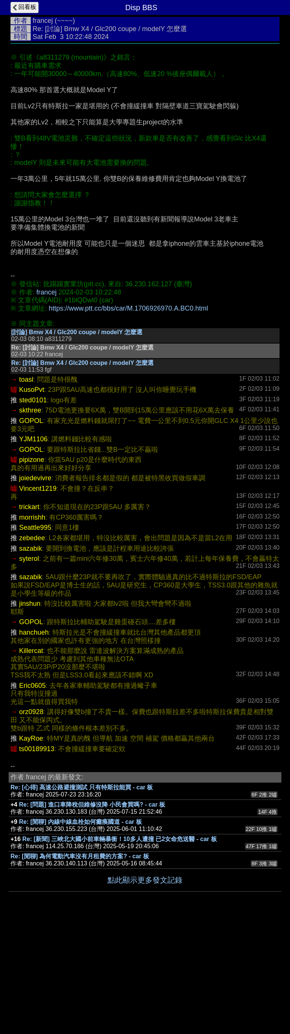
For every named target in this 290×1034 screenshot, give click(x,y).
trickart (29, 619)
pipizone (31, 572)
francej (43, 20)
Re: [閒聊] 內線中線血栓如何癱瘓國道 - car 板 (80, 934)
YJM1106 (33, 551)
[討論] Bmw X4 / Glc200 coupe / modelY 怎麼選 (76, 444)
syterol (29, 671)
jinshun (29, 716)
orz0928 (31, 824)
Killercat (31, 763)
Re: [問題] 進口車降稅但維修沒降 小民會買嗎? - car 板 (92, 917)
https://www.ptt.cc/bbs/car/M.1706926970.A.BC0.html (128, 308)
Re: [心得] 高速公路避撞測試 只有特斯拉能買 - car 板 (81, 900)
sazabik (30, 661)
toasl (26, 492)
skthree (30, 522)
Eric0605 (32, 798)
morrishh (32, 630)
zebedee (32, 650)
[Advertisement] (145, 372)
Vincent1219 (38, 601)
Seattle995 (35, 640)
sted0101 (33, 512)
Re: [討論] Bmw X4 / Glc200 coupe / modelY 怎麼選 (82, 475)
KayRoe (31, 851)
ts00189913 (36, 861)
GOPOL (31, 533)
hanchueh (34, 745)
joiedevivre (35, 590)
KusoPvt (31, 502)
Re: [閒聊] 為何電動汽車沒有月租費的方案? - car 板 (79, 968)
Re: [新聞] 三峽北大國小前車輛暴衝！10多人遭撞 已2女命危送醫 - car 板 (119, 951)
